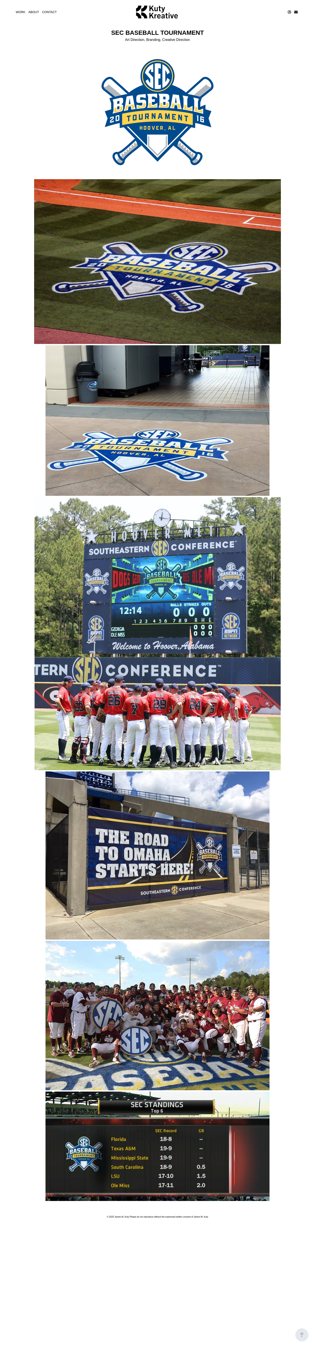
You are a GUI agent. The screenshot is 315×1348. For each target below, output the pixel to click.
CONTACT (49, 12)
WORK (20, 12)
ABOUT (33, 12)
